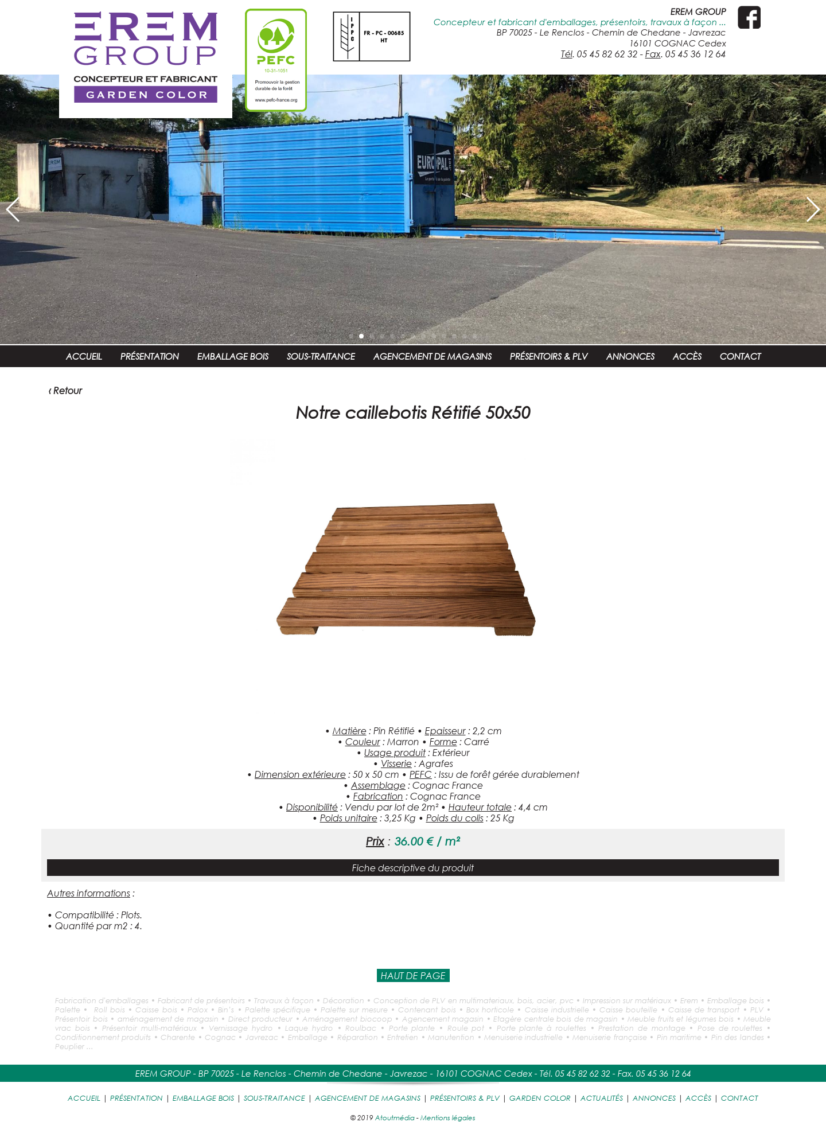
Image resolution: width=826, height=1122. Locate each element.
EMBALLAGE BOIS (232, 356)
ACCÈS (687, 356)
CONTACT (740, 356)
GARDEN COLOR (540, 1097)
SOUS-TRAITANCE (321, 356)
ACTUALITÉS (601, 1097)
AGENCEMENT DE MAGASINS (432, 356)
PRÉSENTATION (149, 356)
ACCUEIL (84, 356)
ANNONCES (630, 356)
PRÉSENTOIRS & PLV (549, 356)
